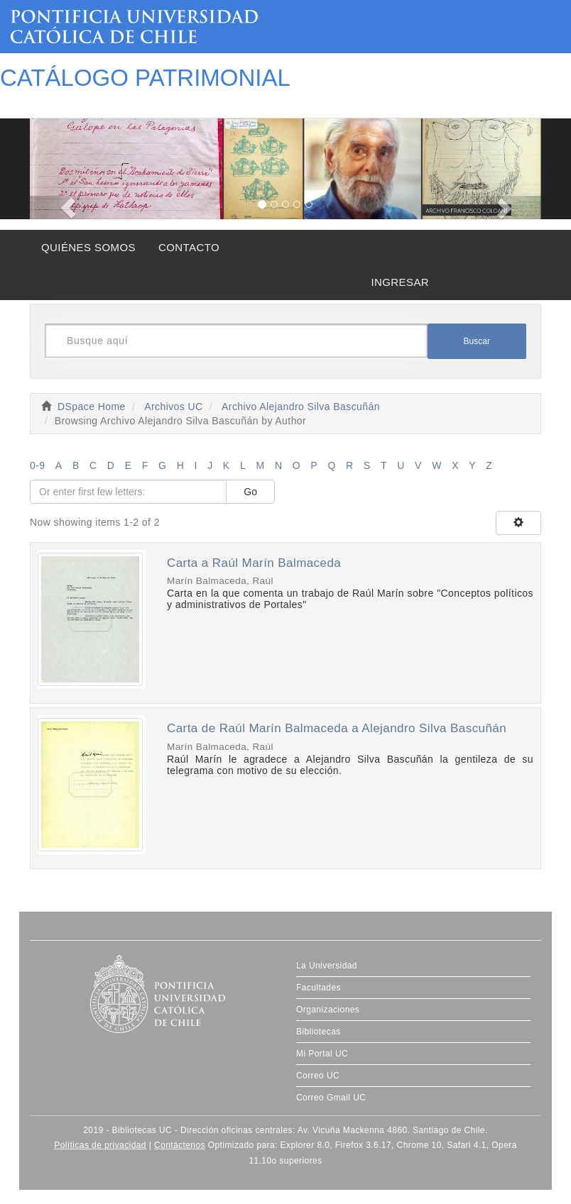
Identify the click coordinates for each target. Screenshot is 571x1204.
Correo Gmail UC (331, 1098)
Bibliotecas (318, 1032)
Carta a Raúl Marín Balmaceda (254, 563)
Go (250, 491)
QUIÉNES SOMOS (88, 247)
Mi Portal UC (322, 1054)
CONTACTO (188, 247)
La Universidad (326, 966)
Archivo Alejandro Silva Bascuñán (301, 406)
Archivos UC (173, 406)
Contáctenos (179, 1145)
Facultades (318, 988)
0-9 (37, 465)
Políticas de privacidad (100, 1145)
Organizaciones (327, 1010)
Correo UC (317, 1076)
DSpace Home (92, 406)
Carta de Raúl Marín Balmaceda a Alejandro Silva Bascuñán (336, 728)
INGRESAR (400, 282)
